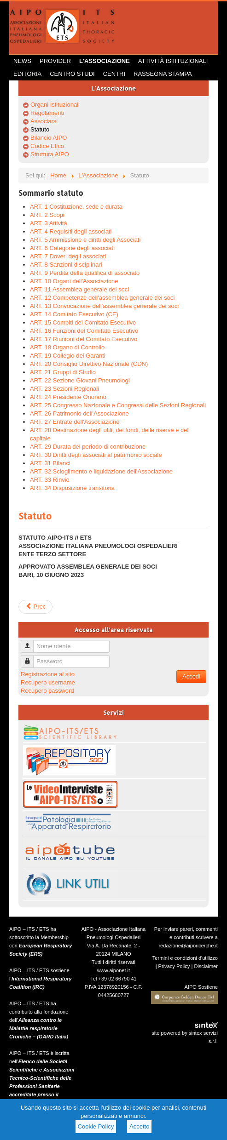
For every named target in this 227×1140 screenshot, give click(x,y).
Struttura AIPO (49, 154)
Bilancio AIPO (48, 137)
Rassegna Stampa (163, 73)
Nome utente (30, 642)
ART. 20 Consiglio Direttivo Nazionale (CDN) (89, 363)
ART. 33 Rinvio (50, 479)
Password (30, 657)
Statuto (39, 129)
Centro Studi (72, 73)
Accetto (139, 1126)
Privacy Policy (174, 966)
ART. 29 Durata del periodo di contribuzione (88, 446)
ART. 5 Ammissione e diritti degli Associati (85, 239)
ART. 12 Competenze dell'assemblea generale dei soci (102, 297)
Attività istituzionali (173, 60)
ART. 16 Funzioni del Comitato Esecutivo (84, 330)
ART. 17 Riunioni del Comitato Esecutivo (83, 339)
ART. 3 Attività (48, 223)
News (22, 60)
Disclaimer (206, 966)
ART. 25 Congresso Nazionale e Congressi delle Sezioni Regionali (118, 405)
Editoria (27, 73)
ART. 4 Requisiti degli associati (71, 231)
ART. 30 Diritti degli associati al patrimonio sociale (96, 454)
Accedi (191, 676)
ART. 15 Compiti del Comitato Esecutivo (83, 322)
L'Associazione (104, 60)
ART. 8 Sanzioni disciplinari (66, 264)
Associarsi (44, 121)
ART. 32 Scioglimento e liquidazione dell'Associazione (101, 471)
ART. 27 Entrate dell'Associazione (74, 421)
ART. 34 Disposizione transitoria (72, 487)
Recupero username (48, 682)
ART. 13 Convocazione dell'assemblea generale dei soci (104, 305)
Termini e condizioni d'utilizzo (185, 958)
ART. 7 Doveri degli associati (68, 256)
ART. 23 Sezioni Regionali (64, 388)
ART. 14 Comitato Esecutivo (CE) (74, 314)
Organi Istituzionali (55, 104)
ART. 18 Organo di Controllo (67, 347)
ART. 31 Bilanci (50, 463)
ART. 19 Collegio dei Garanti (67, 355)
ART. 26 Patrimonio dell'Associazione (79, 413)
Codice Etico (47, 145)
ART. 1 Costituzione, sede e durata (76, 206)
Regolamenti (47, 112)
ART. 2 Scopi (47, 214)
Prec (35, 606)
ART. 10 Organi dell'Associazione (74, 281)
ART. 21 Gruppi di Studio (63, 372)
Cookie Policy (96, 1126)
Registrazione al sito (48, 674)
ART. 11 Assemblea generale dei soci (79, 289)
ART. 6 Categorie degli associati (72, 248)
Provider (55, 60)
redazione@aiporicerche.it (188, 945)
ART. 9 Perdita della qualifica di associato (85, 272)
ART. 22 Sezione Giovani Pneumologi (80, 380)
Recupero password (47, 690)
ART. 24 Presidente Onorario (68, 396)
